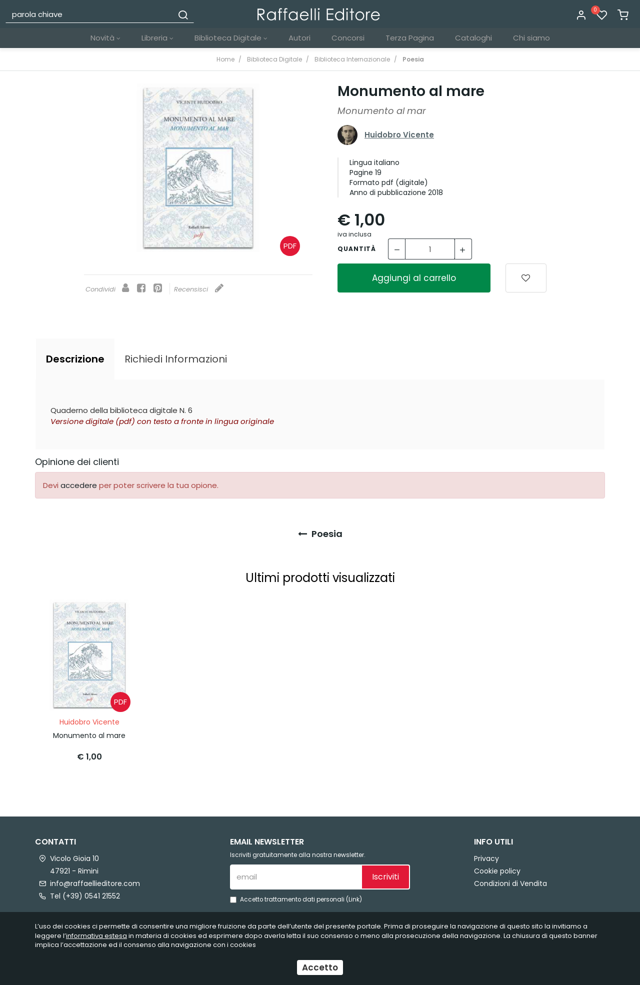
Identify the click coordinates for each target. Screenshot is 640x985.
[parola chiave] (90, 14)
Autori (299, 37)
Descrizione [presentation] (75, 359)
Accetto (320, 968)
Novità (105, 37)
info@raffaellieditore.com (95, 883)
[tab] (75, 359)
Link (354, 900)
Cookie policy (497, 871)
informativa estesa (96, 935)
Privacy (486, 859)
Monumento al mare (89, 735)
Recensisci (199, 289)
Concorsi (348, 37)
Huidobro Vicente (399, 135)
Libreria (158, 37)
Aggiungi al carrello (414, 278)
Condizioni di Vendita (510, 883)
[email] (295, 877)
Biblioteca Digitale (231, 37)
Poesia (320, 534)
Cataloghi (473, 37)
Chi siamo (531, 37)
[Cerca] (183, 14)
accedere (78, 485)
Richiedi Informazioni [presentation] (175, 359)
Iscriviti (385, 876)
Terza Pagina (410, 37)
